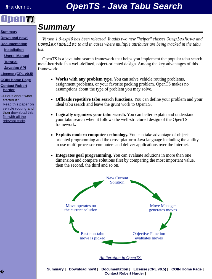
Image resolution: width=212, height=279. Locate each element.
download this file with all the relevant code (18, 116)
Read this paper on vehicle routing (18, 106)
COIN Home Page (16, 80)
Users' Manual (16, 56)
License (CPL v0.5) (17, 74)
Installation (13, 50)
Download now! (14, 38)
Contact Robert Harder (14, 88)
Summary (9, 32)
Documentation (14, 44)
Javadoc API (15, 68)
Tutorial (10, 62)
